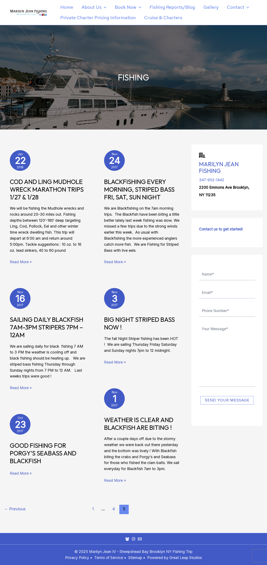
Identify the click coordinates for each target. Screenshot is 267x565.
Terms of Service (108, 557)
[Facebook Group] (127, 539)
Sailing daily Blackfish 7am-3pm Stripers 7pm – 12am (46, 328)
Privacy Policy (76, 557)
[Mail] (140, 539)
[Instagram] (133, 539)
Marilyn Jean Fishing (219, 167)
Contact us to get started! (221, 229)
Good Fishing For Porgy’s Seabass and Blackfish (43, 454)
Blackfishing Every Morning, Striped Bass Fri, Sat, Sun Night (139, 190)
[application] (105, 7)
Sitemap (136, 557)
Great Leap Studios (186, 557)
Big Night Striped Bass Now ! (139, 324)
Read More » (21, 262)
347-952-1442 (211, 180)
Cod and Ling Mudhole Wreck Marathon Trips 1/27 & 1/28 (47, 190)
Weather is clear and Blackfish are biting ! (138, 425)
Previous (15, 512)
